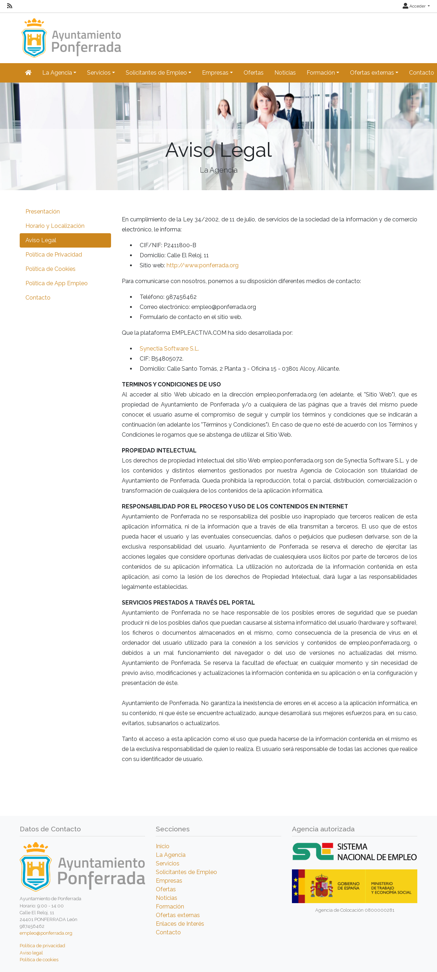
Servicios (167, 863)
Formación (170, 906)
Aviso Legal (40, 240)
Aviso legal (31, 952)
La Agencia (171, 854)
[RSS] (9, 6)
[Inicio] (70, 34)
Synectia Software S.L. (169, 348)
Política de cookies (39, 959)
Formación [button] (321, 72)
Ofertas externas (178, 915)
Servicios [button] (99, 72)
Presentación (42, 211)
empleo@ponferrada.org (46, 933)
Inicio (162, 846)
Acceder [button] (415, 6)
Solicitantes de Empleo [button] (156, 72)
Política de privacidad (42, 945)
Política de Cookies (50, 269)
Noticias (285, 72)
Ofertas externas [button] (372, 72)
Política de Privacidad (53, 254)
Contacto (38, 297)
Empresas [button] (215, 72)
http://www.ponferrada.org (203, 265)
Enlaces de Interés (180, 923)
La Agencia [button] (57, 72)
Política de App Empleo (56, 283)
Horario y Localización (55, 225)
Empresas (169, 880)
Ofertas (254, 72)
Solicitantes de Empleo (186, 872)
